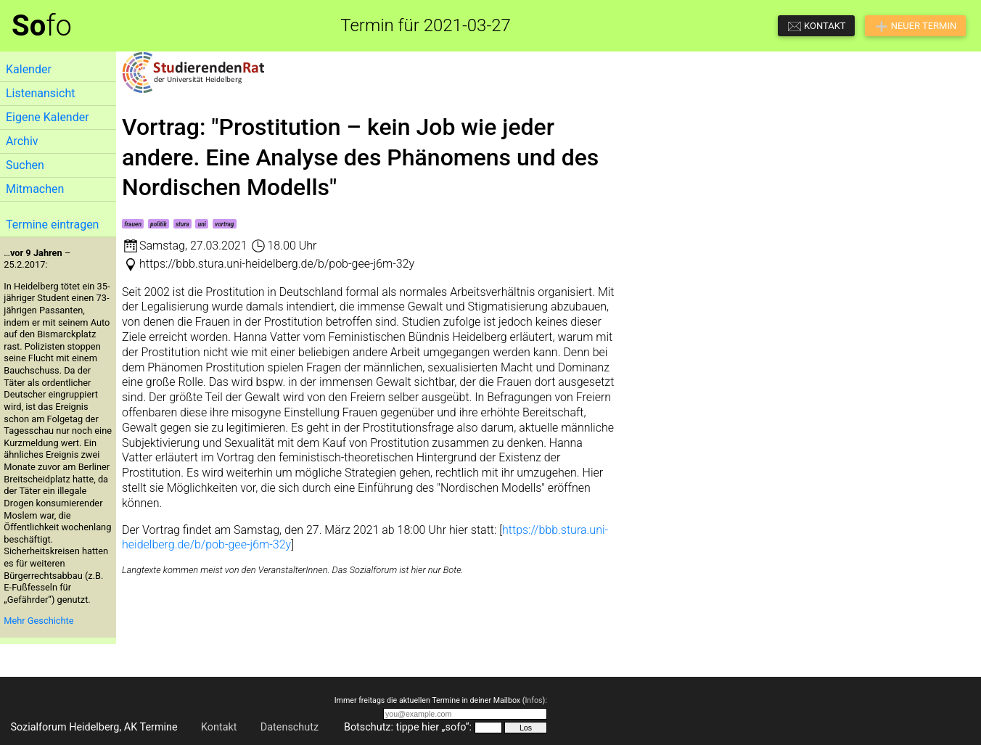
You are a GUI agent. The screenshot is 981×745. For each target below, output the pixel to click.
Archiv (22, 141)
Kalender (29, 69)
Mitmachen (35, 189)
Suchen (25, 165)
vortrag (224, 224)
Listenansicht (40, 93)
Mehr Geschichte (38, 620)
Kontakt (219, 727)
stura (182, 224)
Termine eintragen (52, 224)
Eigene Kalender (47, 117)
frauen (132, 224)
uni (202, 224)
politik (158, 224)
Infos (533, 700)
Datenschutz (289, 727)
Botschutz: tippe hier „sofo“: (408, 727)
